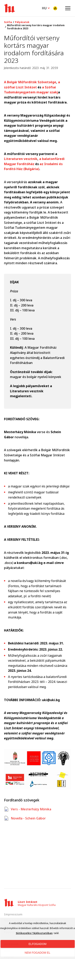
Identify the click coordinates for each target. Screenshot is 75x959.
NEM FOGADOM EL (37, 952)
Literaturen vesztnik (20, 159)
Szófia (8, 22)
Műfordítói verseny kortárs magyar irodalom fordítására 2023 (36, 27)
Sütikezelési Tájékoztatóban (34, 933)
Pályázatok (22, 22)
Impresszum (13, 914)
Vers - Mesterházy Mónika (27, 809)
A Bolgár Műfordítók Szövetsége (30, 82)
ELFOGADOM (37, 944)
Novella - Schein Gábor (25, 818)
